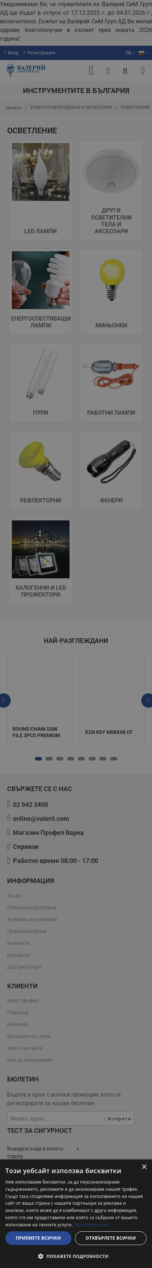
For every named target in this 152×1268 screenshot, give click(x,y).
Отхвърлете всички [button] (111, 1238)
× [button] (144, 1167)
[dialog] (76, 1213)
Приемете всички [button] (38, 1238)
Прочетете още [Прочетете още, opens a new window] (91, 1225)
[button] (76, 1256)
